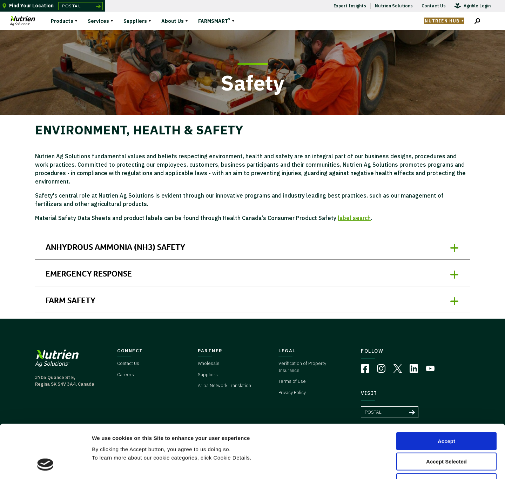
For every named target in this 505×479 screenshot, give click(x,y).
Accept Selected (446, 414)
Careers (125, 375)
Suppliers (135, 21)
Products (62, 21)
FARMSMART (214, 20)
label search (354, 217)
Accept (446, 393)
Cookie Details (420, 465)
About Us (172, 21)
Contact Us (128, 363)
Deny (446, 434)
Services (98, 21)
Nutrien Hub (442, 21)
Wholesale (209, 363)
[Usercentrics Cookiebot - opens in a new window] (45, 465)
